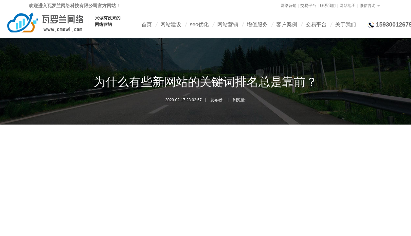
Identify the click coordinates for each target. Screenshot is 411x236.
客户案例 (286, 24)
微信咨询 (367, 5)
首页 (146, 24)
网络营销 (288, 5)
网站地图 (347, 5)
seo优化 (199, 24)
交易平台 (308, 5)
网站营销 (227, 24)
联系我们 (328, 5)
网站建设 (170, 24)
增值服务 (257, 24)
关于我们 (345, 24)
